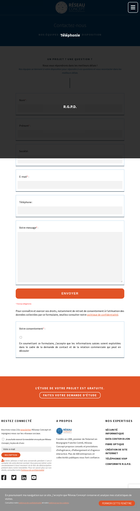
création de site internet (116, 451)
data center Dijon (117, 438)
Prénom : (25, 125)
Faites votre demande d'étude (70, 395)
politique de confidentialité (30, 502)
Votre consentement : (32, 328)
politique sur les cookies (59, 502)
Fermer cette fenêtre (117, 503)
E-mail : (24, 176)
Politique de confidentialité (32, 470)
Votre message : (28, 227)
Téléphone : (26, 202)
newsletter (25, 429)
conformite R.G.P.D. (118, 464)
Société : (24, 151)
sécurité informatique (114, 431)
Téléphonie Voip (116, 458)
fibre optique (114, 444)
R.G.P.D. (70, 67)
